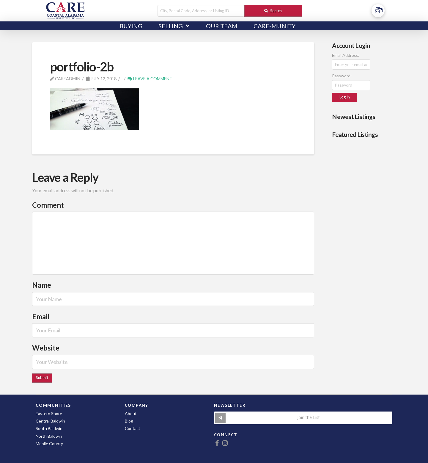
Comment (48, 205)
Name (41, 285)
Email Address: (345, 55)
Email (41, 316)
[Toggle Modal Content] (303, 418)
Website (45, 347)
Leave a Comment (150, 78)
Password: (342, 75)
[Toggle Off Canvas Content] (378, 10)
